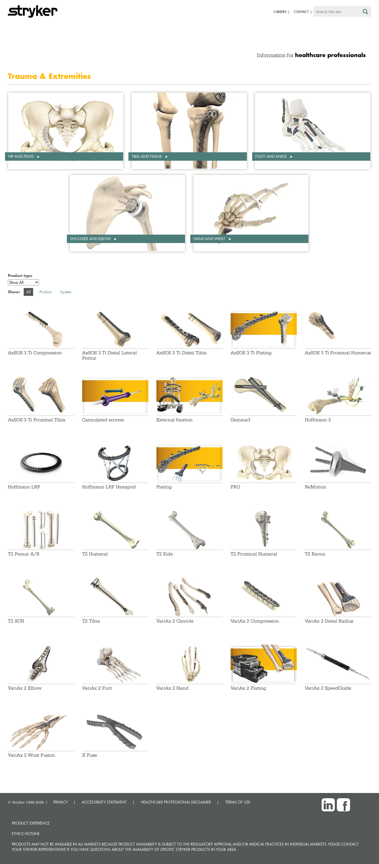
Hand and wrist (209, 238)
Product (45, 291)
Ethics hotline (25, 833)
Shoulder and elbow (91, 238)
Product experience (30, 823)
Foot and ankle (271, 156)
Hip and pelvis (21, 156)
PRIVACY (60, 802)
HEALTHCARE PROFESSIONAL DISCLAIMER (176, 802)
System (65, 291)
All (28, 291)
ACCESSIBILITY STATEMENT (104, 802)
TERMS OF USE (237, 802)
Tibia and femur (147, 156)
